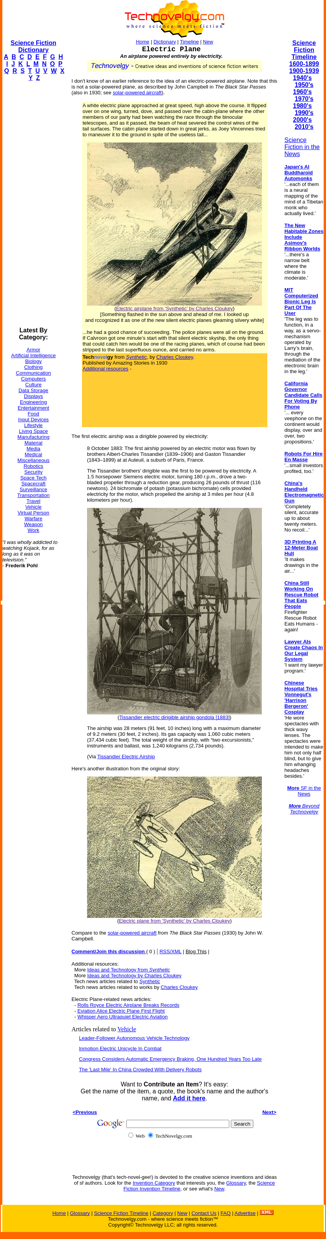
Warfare (33, 518)
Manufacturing (33, 437)
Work (33, 530)
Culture (33, 385)
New (208, 42)
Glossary (236, 1183)
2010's (304, 126)
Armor (33, 350)
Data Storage (34, 390)
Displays (33, 396)
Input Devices (33, 419)
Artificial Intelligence (33, 355)
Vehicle (33, 507)
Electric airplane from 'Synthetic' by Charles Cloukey (174, 308)
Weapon (33, 524)
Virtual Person (33, 513)
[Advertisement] (33, 204)
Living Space (33, 431)
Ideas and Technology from (128, 970)
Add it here (189, 1098)
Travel (33, 501)
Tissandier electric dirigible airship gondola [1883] (174, 717)
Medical (33, 454)
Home (143, 42)
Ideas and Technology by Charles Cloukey (134, 975)
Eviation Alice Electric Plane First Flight (121, 1011)
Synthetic (149, 981)
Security (33, 472)
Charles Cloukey (174, 357)
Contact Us (204, 1213)
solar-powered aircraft (137, 93)
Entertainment (33, 408)
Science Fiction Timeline (304, 50)
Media (33, 449)
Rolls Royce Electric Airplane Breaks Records (128, 1005)
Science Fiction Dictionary (33, 46)
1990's (304, 112)
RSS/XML (170, 951)
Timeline (189, 42)
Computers (33, 379)
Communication (33, 373)
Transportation (33, 495)
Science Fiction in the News (302, 147)
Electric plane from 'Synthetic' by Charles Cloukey (174, 921)
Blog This (196, 951)
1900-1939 (304, 71)
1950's (304, 85)
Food (33, 414)
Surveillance (33, 489)
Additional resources (106, 369)
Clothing (33, 367)
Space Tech (33, 478)
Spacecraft (33, 484)
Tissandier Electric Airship (126, 756)
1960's (302, 92)
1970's (304, 99)
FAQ (226, 1213)
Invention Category (153, 1183)
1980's (302, 106)
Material (33, 443)
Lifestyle (33, 425)
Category (163, 1213)
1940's (302, 78)
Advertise (244, 1213)
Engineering (33, 402)
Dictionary (164, 42)
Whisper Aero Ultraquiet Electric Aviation (122, 1017)
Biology (33, 361)
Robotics (34, 466)
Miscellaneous (33, 460)
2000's (302, 119)
